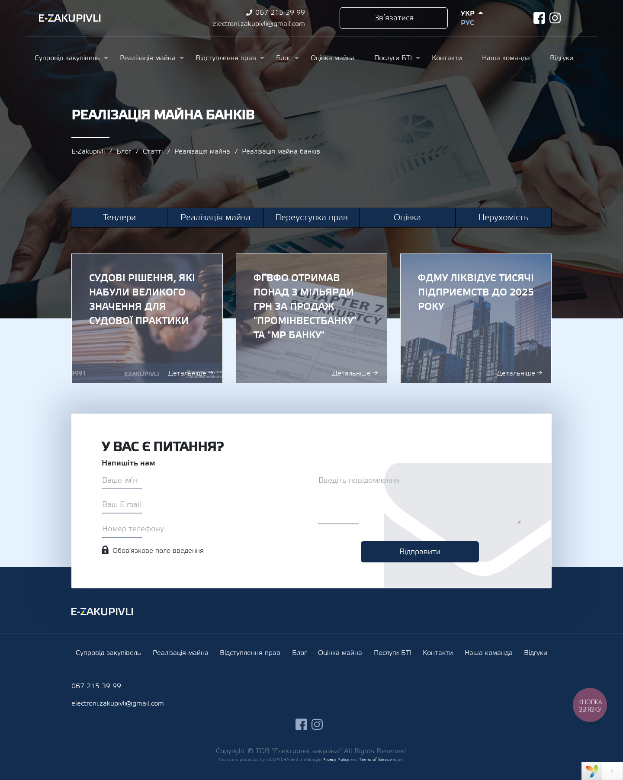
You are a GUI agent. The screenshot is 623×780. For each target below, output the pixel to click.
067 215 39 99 (280, 12)
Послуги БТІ (393, 58)
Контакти (447, 58)
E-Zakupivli (88, 151)
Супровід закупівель (67, 58)
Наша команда (506, 58)
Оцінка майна (333, 58)
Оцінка (407, 217)
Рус (467, 23)
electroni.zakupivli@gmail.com (258, 23)
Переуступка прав (311, 217)
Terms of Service (375, 759)
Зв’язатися (394, 18)
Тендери (119, 217)
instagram (555, 18)
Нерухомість (503, 217)
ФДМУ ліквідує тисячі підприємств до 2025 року (476, 318)
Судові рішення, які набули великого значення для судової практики (147, 318)
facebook (539, 18)
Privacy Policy (335, 759)
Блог (283, 58)
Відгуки (561, 58)
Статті (153, 151)
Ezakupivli (70, 18)
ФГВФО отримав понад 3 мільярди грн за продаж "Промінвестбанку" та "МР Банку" (311, 318)
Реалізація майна (148, 58)
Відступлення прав (226, 58)
